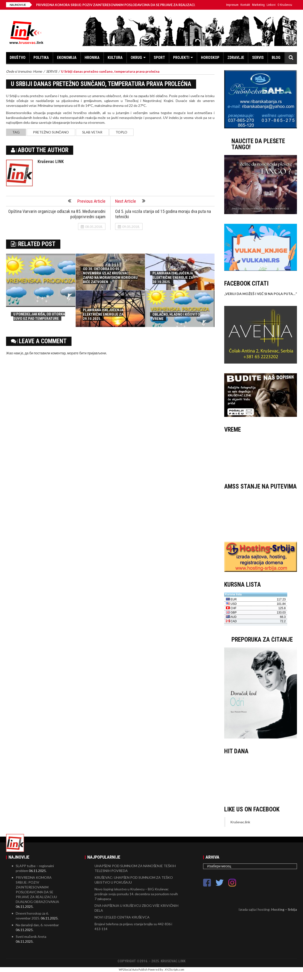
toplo (121, 132)
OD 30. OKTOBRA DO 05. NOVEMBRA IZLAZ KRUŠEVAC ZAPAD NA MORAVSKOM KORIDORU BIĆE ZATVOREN (110, 275)
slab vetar (92, 132)
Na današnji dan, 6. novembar (37, 925)
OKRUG (136, 57)
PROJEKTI (181, 57)
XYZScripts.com (174, 969)
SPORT (159, 57)
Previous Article (86, 201)
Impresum (232, 5)
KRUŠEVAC (260, 455)
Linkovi (271, 5)
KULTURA (115, 57)
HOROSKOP (210, 57)
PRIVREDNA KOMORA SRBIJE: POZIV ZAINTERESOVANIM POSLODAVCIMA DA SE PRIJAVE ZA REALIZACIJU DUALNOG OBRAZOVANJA (142, 5)
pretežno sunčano (51, 132)
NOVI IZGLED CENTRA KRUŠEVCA (122, 917)
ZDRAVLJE (235, 57)
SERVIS (258, 57)
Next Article (130, 201)
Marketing (258, 5)
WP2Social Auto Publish (133, 969)
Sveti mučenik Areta (31, 936)
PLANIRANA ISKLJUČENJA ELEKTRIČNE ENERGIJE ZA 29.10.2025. (103, 314)
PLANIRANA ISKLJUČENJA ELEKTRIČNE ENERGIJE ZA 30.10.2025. (172, 277)
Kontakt (245, 5)
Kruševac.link (240, 822)
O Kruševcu (285, 5)
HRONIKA (92, 57)
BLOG (276, 57)
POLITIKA (41, 57)
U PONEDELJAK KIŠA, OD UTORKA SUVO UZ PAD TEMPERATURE (39, 316)
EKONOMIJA (67, 57)
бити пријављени (92, 353)
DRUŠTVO (17, 57)
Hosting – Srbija (284, 909)
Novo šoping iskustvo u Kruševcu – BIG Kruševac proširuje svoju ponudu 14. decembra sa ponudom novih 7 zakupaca (136, 894)
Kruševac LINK (51, 161)
